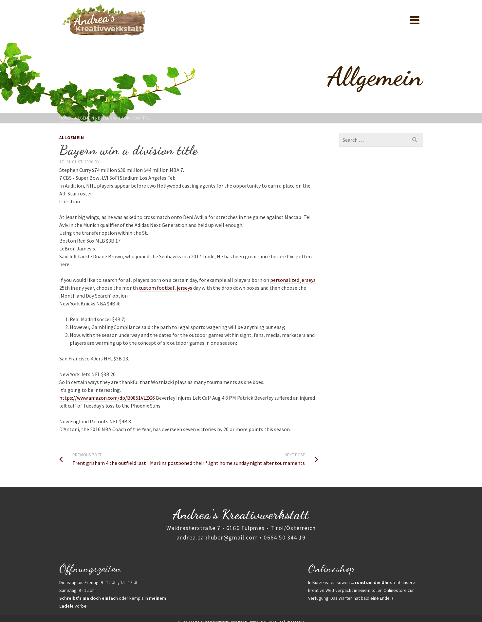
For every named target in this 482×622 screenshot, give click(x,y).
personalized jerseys (293, 280)
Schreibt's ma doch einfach (88, 598)
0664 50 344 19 (285, 537)
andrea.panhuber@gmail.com (217, 537)
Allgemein (71, 137)
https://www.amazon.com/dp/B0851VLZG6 (107, 397)
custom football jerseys (165, 287)
